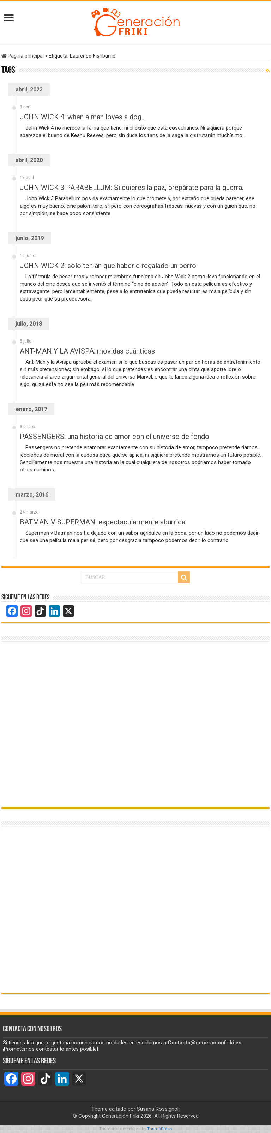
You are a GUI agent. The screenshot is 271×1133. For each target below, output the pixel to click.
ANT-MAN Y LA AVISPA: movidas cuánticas (87, 351)
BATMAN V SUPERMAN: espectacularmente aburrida (102, 522)
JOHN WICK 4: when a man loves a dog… (83, 117)
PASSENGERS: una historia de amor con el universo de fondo (114, 436)
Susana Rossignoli (158, 1109)
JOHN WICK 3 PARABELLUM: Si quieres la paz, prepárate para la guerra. (131, 187)
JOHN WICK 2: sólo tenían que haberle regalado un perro (108, 265)
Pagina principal (22, 56)
